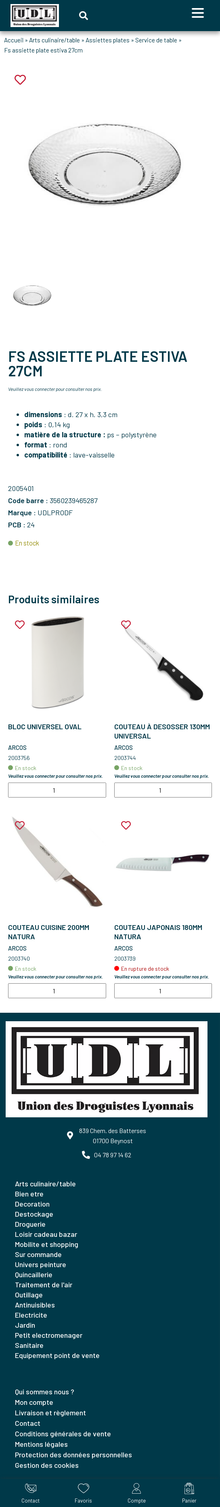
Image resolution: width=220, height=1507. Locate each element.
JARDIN (25, 1324)
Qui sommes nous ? (44, 1391)
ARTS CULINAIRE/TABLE (45, 1183)
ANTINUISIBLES (35, 1304)
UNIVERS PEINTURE (40, 1264)
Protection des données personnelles (73, 1454)
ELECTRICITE (31, 1314)
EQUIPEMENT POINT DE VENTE (57, 1355)
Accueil (13, 40)
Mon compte (34, 1402)
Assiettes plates (108, 40)
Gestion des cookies (47, 1465)
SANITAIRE (29, 1345)
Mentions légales (41, 1444)
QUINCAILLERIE (33, 1274)
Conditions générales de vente (63, 1433)
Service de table (156, 40)
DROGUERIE (30, 1223)
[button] (83, 16)
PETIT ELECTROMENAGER (48, 1335)
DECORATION (32, 1203)
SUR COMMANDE (38, 1254)
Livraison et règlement (50, 1412)
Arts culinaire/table (54, 40)
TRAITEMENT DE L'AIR (43, 1284)
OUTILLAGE (29, 1294)
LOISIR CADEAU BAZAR (46, 1234)
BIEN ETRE (29, 1193)
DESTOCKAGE (34, 1213)
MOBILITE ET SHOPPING (46, 1244)
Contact (27, 1423)
